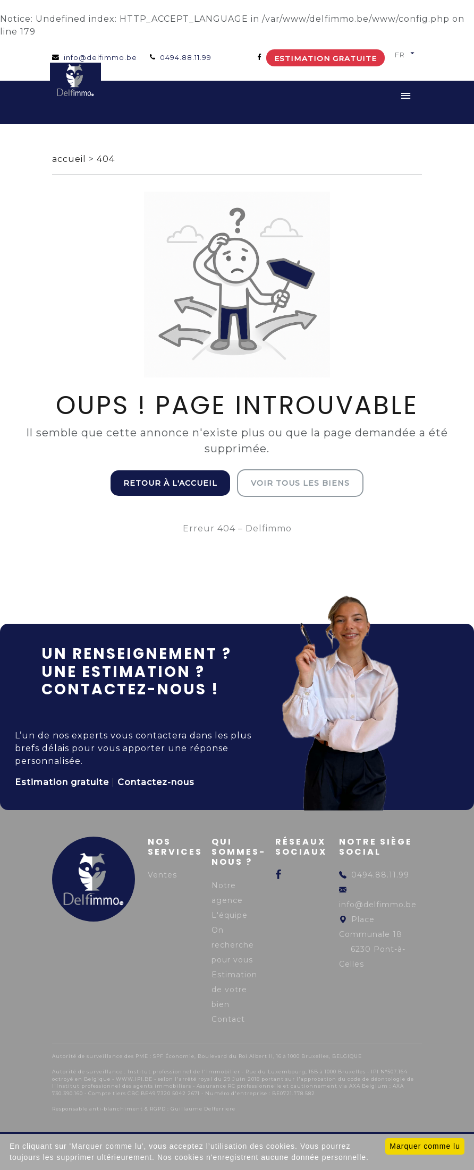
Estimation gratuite (325, 58)
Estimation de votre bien (234, 989)
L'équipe (229, 915)
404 (106, 159)
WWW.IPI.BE (134, 1079)
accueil (70, 159)
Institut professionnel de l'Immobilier (184, 1071)
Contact (228, 1019)
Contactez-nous (155, 782)
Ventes (162, 875)
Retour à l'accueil (170, 483)
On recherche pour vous (232, 945)
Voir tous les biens (300, 483)
